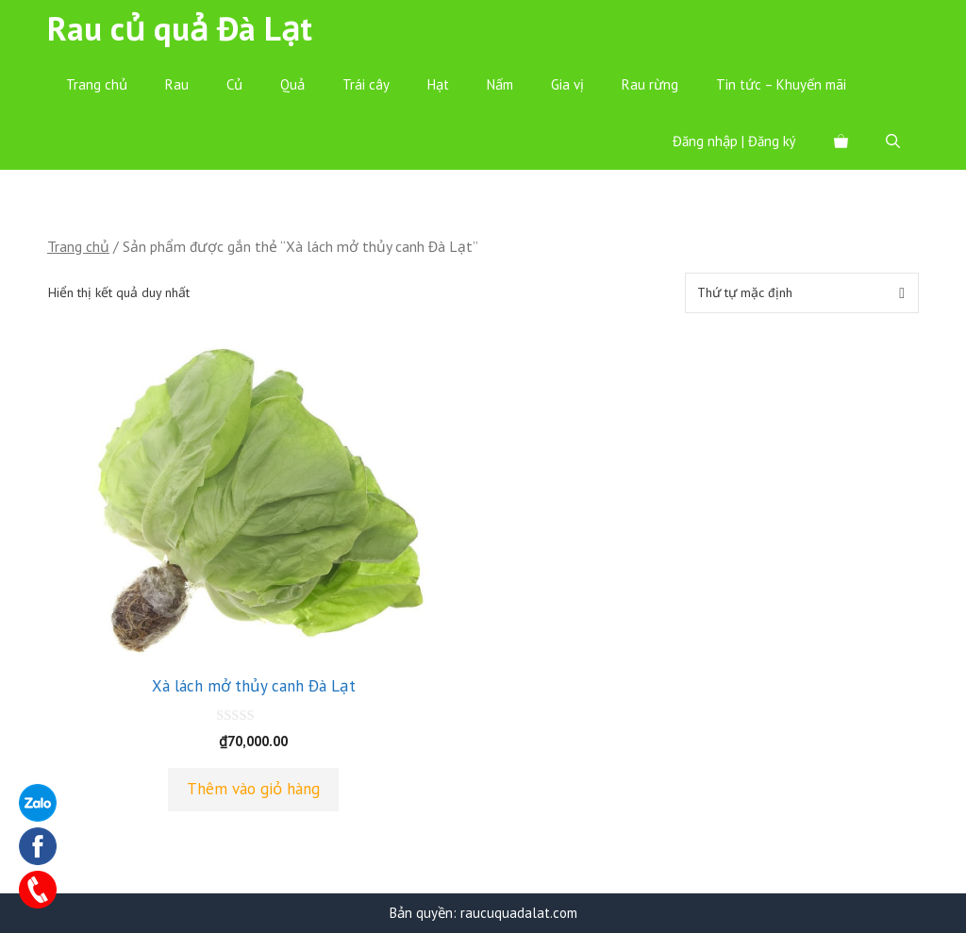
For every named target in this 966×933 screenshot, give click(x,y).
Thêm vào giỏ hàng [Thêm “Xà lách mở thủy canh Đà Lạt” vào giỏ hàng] (253, 788)
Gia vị (567, 84)
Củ (234, 84)
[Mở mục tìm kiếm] (893, 141)
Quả (292, 84)
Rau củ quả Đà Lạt (179, 28)
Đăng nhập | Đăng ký (734, 141)
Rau (177, 84)
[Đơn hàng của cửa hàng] (802, 293)
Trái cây (366, 84)
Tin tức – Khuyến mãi (781, 84)
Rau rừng (650, 84)
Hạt (438, 84)
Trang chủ (96, 84)
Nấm (500, 84)
